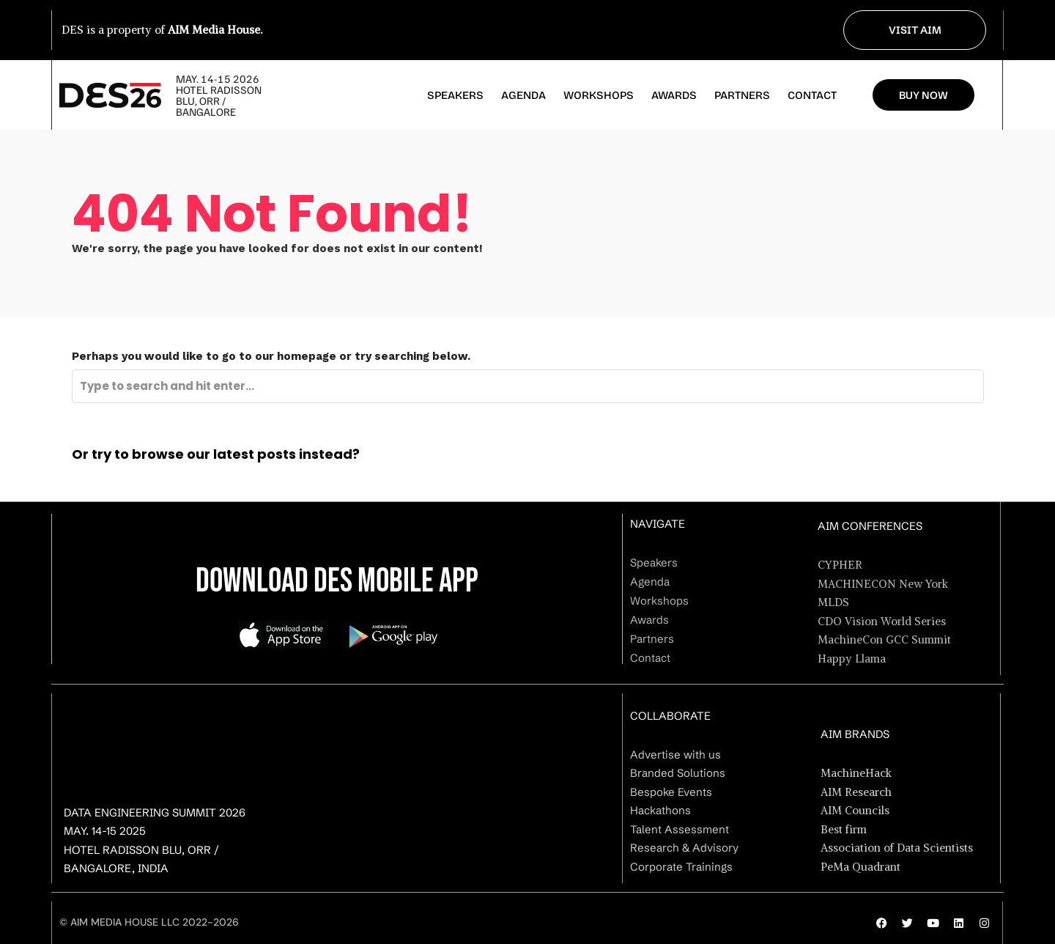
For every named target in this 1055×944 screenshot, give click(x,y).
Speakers (455, 95)
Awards (674, 95)
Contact (812, 95)
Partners (742, 95)
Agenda (523, 95)
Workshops (598, 95)
